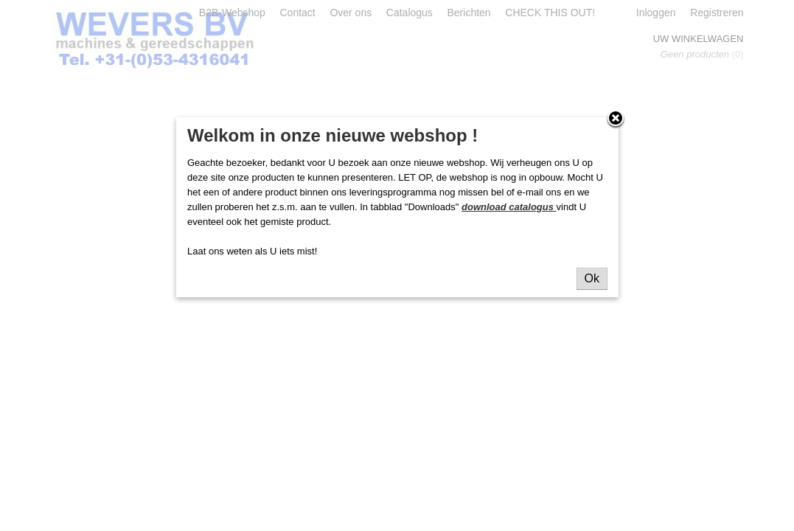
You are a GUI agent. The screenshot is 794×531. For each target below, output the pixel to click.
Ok (592, 278)
